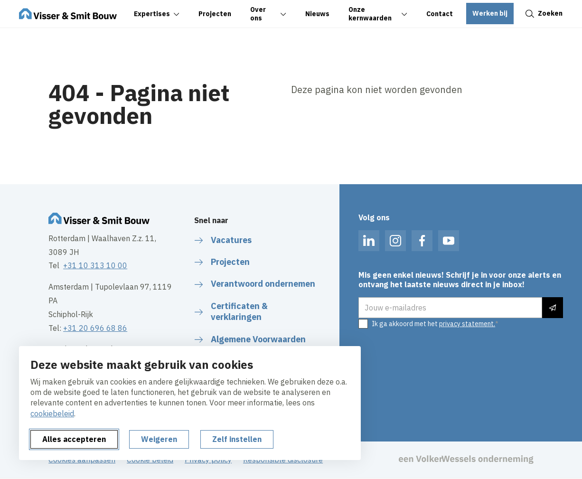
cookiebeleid (52, 413)
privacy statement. (467, 323)
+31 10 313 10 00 (95, 265)
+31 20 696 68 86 (95, 328)
